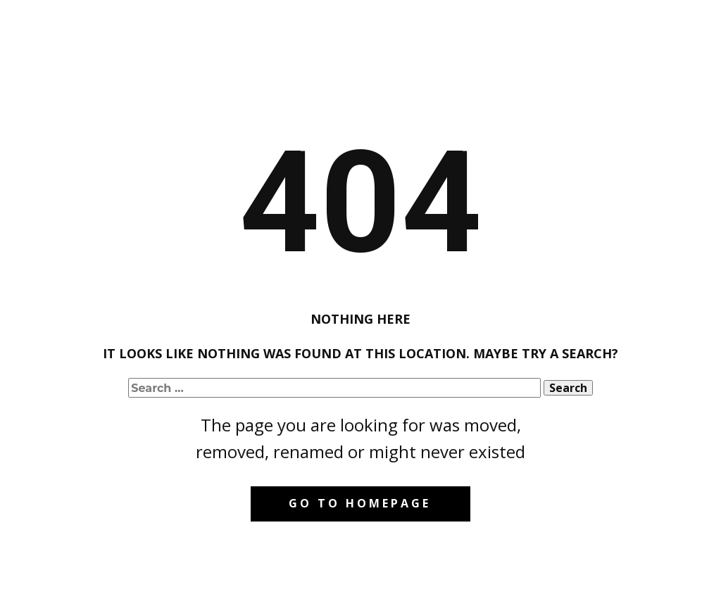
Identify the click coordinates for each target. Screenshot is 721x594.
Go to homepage (360, 503)
